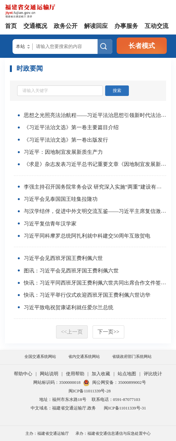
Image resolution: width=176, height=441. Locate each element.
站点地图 (127, 373)
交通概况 (35, 26)
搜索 (117, 90)
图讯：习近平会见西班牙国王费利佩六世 (71, 270)
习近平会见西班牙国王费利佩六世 (63, 258)
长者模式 (142, 45)
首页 (11, 26)
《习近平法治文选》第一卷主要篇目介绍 (71, 127)
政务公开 (65, 26)
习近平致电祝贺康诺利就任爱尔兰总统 (68, 307)
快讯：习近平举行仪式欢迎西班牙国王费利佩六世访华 (87, 295)
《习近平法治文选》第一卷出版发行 (66, 140)
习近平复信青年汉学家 (50, 223)
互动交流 (156, 26)
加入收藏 (101, 373)
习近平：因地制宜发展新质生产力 (63, 152)
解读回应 (96, 26)
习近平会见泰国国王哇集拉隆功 (61, 199)
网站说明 (49, 373)
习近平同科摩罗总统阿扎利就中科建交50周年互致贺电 (87, 236)
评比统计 (153, 373)
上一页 (72, 332)
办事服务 (126, 26)
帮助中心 (23, 373)
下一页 (108, 332)
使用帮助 (75, 373)
